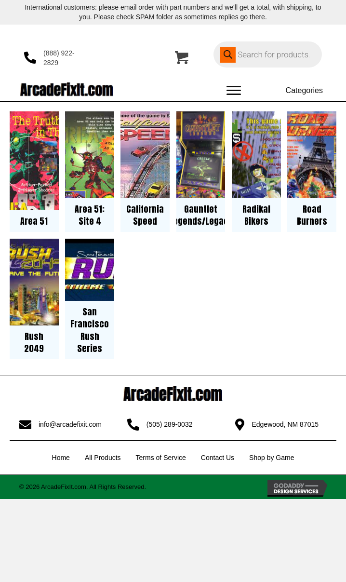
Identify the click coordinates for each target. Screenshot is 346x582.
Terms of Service (161, 457)
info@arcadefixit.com (70, 424)
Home (61, 457)
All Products (103, 457)
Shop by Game (271, 457)
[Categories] (295, 91)
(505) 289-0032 (169, 424)
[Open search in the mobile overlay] (268, 54)
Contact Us (217, 457)
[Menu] (234, 90)
